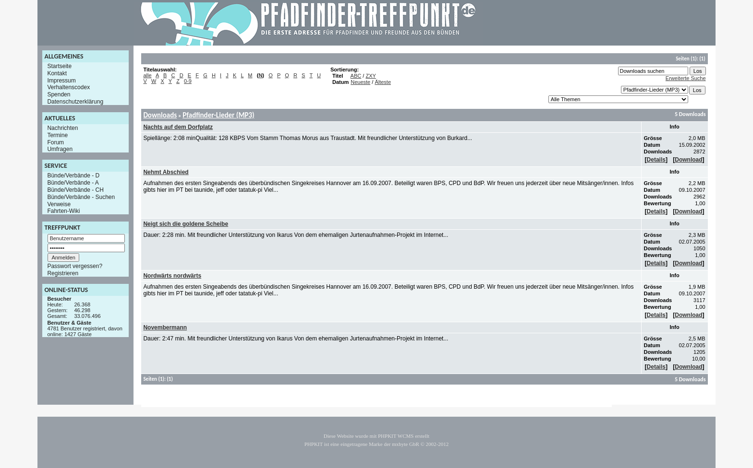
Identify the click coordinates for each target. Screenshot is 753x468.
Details (656, 159)
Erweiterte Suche (686, 78)
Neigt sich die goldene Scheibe (185, 224)
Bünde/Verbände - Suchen (81, 197)
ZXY (370, 76)
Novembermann (165, 327)
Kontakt (57, 73)
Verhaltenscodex (68, 87)
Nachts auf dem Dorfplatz (178, 127)
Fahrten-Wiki (63, 211)
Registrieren (62, 273)
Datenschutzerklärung (75, 101)
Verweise (59, 203)
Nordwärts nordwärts (172, 275)
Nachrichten (62, 128)
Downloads (160, 115)
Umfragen (60, 149)
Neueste (360, 82)
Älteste (383, 82)
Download (688, 159)
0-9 (188, 81)
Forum (55, 142)
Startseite (59, 66)
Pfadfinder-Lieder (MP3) (218, 115)
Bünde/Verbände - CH (75, 190)
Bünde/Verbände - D (73, 175)
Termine (57, 135)
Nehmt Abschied (165, 172)
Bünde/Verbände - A (72, 182)
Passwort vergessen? (74, 266)
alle (147, 75)
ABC (356, 76)
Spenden (58, 94)
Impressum (61, 80)
